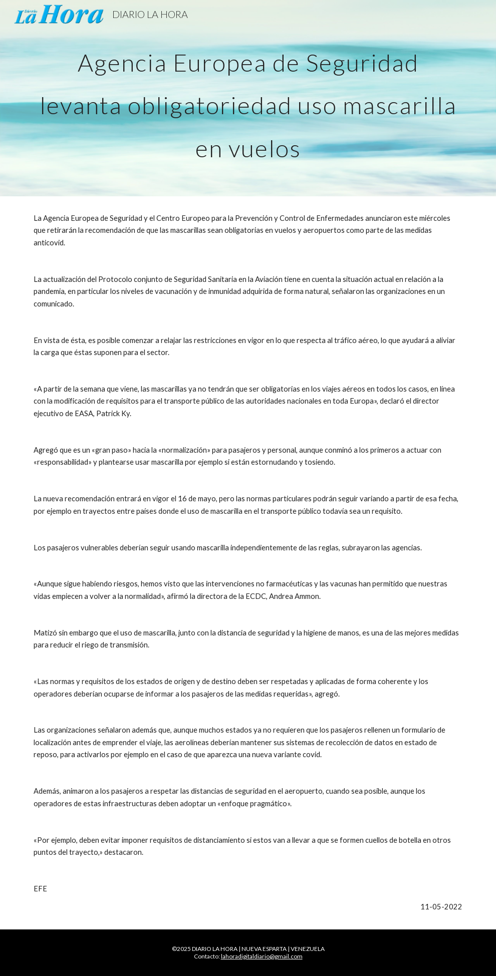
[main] (248, 98)
